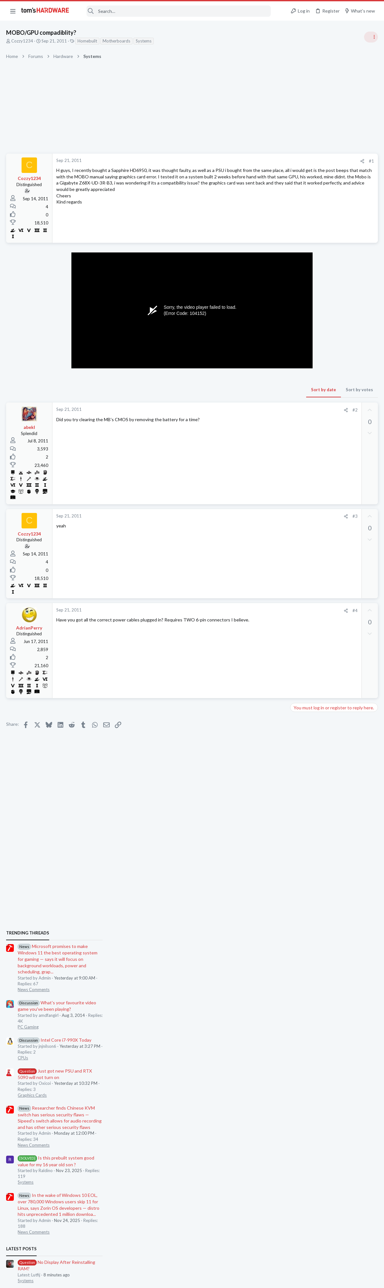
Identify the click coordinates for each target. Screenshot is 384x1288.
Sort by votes (256, 389)
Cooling (300, 760)
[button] (12, 10)
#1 (268, 161)
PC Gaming (303, 444)
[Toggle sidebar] (371, 37)
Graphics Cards (307, 512)
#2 (251, 409)
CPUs (298, 475)
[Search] (174, 11)
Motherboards (117, 40)
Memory (301, 854)
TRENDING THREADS (302, 350)
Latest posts (296, 665)
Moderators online (304, 902)
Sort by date (220, 389)
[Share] (259, 161)
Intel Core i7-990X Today (329, 457)
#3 (251, 516)
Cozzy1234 (22, 40)
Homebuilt (87, 40)
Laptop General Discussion (318, 729)
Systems (144, 40)
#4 (251, 610)
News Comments (309, 407)
